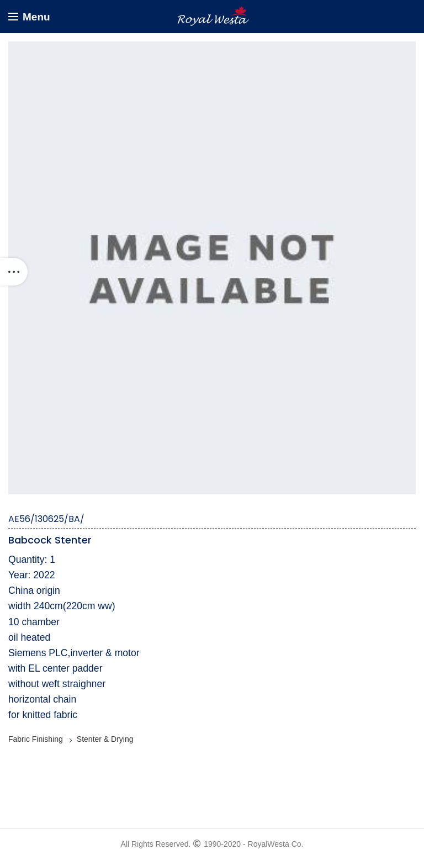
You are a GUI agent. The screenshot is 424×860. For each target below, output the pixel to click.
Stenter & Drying (105, 739)
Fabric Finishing (35, 739)
